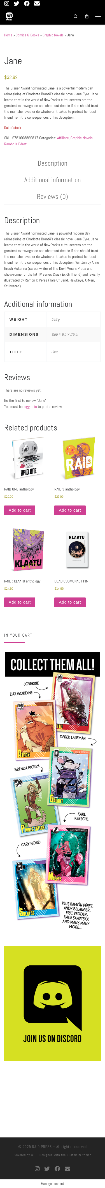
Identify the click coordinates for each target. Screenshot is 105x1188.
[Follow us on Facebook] (27, 4)
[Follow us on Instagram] (6, 4)
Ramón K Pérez (15, 143)
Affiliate (63, 137)
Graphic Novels (53, 35)
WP (33, 1155)
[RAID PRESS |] (9, 15)
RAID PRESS (42, 1146)
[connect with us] (37, 4)
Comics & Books (27, 35)
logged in (30, 406)
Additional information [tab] (52, 180)
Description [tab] (52, 163)
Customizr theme (79, 1155)
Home (8, 35)
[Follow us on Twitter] (16, 4)
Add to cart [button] (20, 510)
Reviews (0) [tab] (52, 196)
